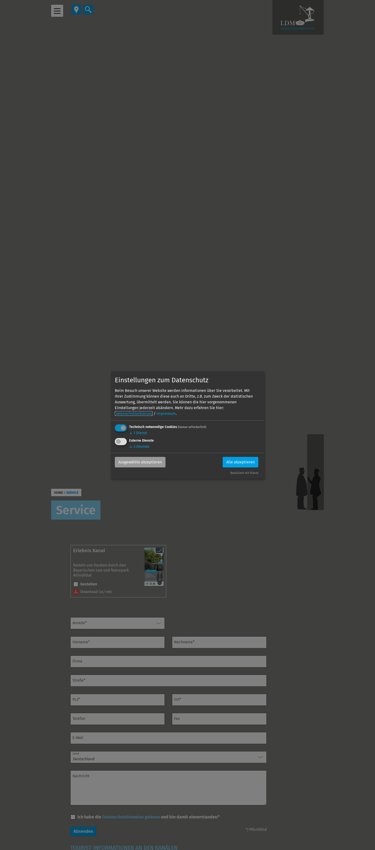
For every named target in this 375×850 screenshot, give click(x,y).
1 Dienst (138, 432)
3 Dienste (139, 446)
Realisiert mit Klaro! (244, 473)
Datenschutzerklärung (134, 413)
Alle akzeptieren (240, 462)
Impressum (166, 413)
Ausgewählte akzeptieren (140, 462)
